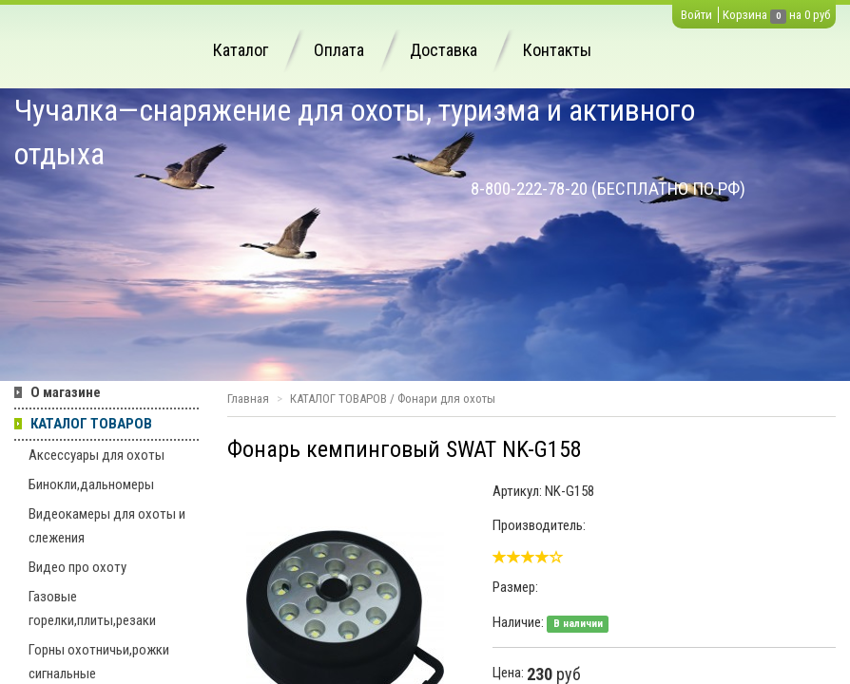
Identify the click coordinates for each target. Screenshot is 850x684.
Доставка (443, 50)
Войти (696, 15)
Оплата (339, 50)
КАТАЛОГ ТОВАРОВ (91, 423)
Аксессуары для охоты (96, 455)
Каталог (240, 50)
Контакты (557, 50)
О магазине (65, 392)
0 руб (817, 15)
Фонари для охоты (446, 398)
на (795, 15)
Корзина (745, 15)
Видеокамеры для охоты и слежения (107, 525)
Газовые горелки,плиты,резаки (92, 608)
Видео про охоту (77, 567)
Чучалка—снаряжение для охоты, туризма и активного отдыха (354, 132)
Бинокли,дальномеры (91, 484)
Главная (248, 398)
